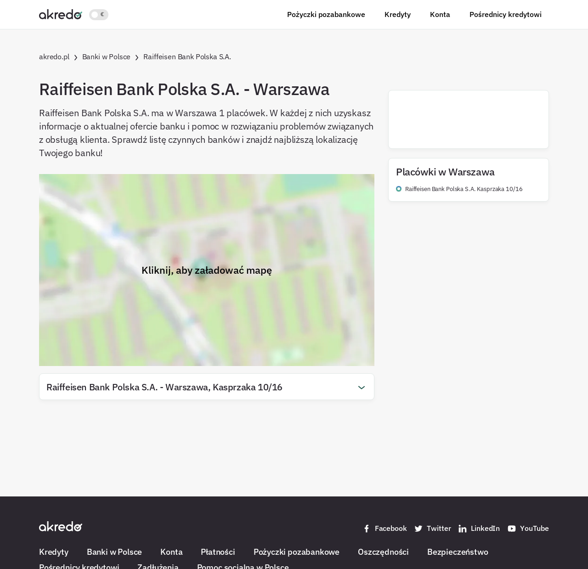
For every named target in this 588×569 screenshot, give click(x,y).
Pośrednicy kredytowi (505, 14)
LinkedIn (479, 528)
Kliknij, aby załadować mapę (206, 270)
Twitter (432, 528)
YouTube (528, 528)
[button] (206, 387)
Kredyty (397, 14)
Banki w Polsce (114, 551)
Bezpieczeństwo (457, 551)
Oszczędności (383, 551)
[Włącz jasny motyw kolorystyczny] (98, 14)
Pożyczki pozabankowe (326, 14)
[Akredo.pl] (60, 13)
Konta (440, 14)
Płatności (218, 551)
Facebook (384, 528)
